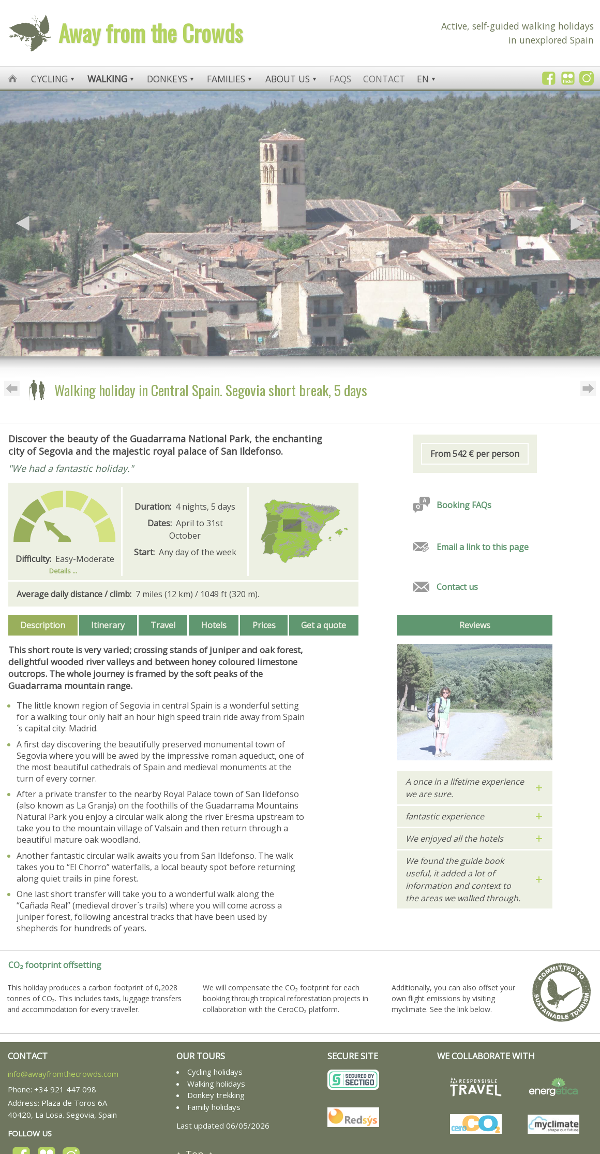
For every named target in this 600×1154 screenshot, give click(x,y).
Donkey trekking (216, 1095)
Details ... (63, 570)
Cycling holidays (215, 1071)
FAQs (340, 79)
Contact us (457, 587)
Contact (384, 79)
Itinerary (108, 625)
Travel (163, 625)
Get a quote (323, 625)
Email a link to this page (483, 547)
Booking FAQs (464, 505)
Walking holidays (216, 1083)
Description (42, 625)
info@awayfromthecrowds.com (63, 1074)
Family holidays (214, 1107)
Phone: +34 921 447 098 (52, 1089)
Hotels (214, 625)
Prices (264, 625)
